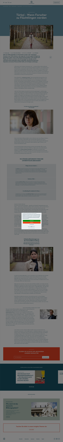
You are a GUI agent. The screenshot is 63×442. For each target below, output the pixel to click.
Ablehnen (31, 222)
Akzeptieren (32, 220)
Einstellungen (32, 224)
